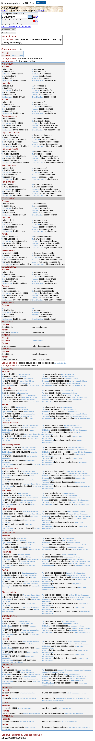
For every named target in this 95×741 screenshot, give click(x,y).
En (35, 17)
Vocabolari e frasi (8, 30)
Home (4, 10)
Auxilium (39, 10)
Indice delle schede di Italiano (16, 26)
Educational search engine (22, 10)
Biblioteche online (8, 33)
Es (35, 21)
